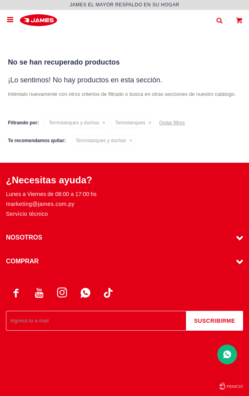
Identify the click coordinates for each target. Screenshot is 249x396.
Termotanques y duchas (74, 123)
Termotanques (130, 123)
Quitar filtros (172, 123)
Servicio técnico (27, 214)
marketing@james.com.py (40, 204)
